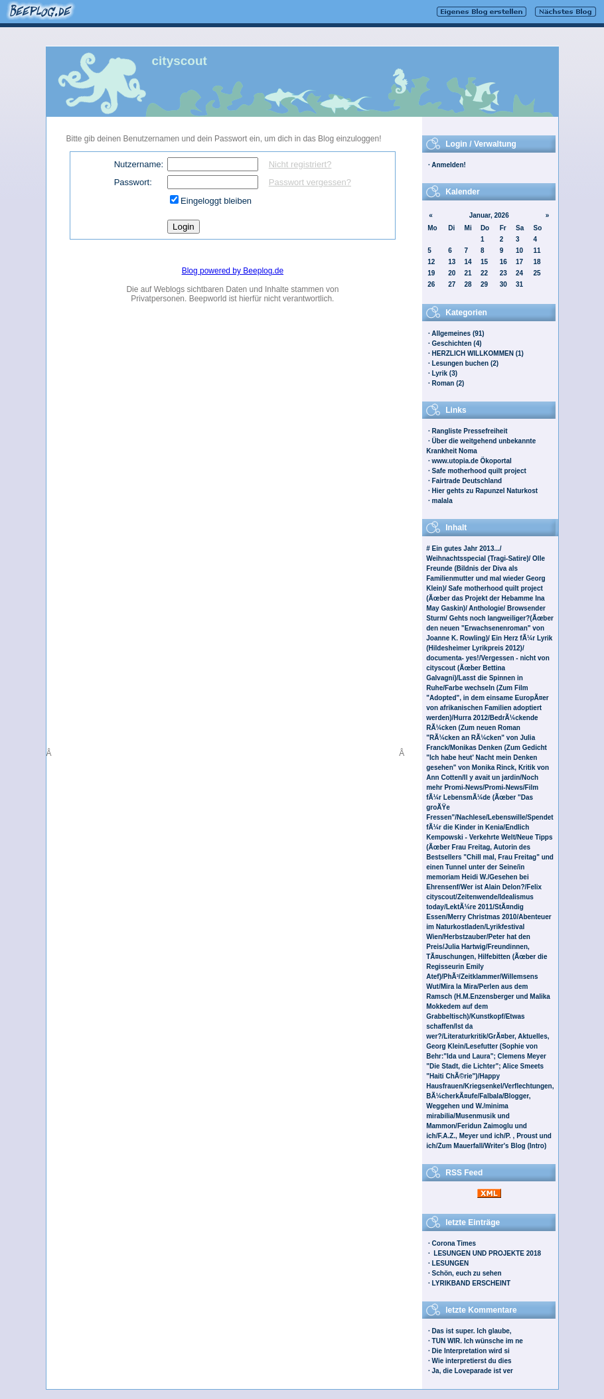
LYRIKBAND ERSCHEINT (471, 1283)
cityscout (179, 61)
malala (442, 500)
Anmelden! (448, 165)
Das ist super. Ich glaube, (472, 1331)
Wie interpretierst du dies (472, 1360)
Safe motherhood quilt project (479, 471)
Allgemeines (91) (457, 333)
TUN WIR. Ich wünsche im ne (477, 1341)
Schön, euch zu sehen (467, 1273)
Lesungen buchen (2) (465, 363)
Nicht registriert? (300, 164)
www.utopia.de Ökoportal (472, 461)
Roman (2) (448, 383)
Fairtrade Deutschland (467, 480)
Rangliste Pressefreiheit (470, 431)
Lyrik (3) (445, 373)
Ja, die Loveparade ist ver (472, 1370)
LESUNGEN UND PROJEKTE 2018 (487, 1253)
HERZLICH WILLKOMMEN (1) (478, 353)
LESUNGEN (450, 1263)
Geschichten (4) (457, 343)
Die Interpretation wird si (471, 1351)
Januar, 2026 (489, 215)
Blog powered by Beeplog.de (232, 270)
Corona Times (454, 1243)
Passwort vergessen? (310, 182)
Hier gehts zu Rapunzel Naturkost (485, 490)
